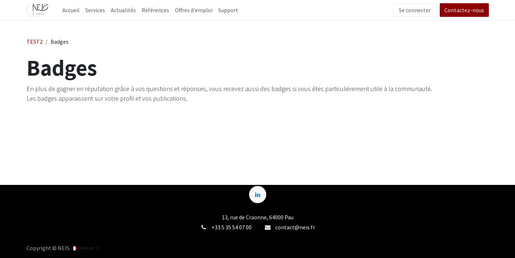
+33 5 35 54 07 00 (231, 227)
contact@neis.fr (295, 227)
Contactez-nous (464, 10)
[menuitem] (70, 10)
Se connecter (415, 10)
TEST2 (35, 41)
